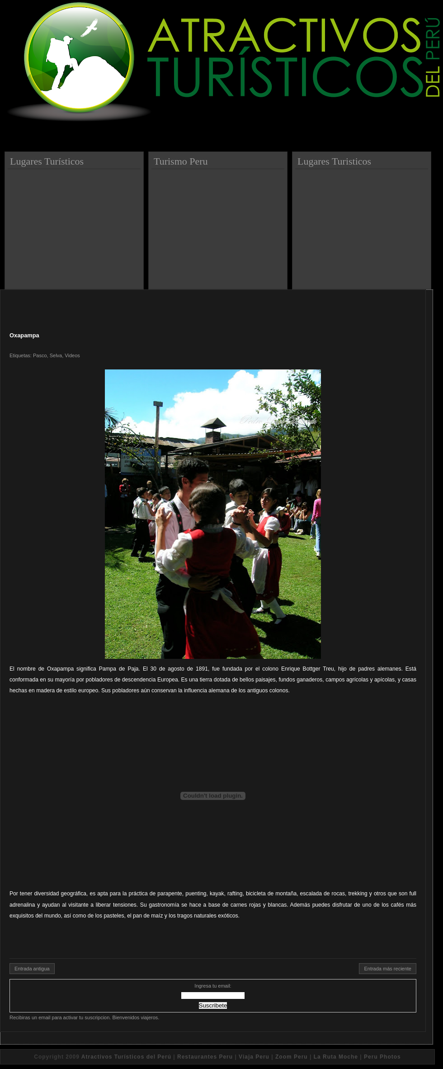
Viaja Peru (254, 1057)
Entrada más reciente (387, 968)
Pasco (40, 355)
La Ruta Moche (336, 1057)
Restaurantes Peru (205, 1057)
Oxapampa (24, 335)
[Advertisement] (75, 225)
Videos (72, 355)
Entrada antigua (32, 968)
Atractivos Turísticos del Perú (126, 1057)
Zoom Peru (291, 1057)
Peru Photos (382, 1057)
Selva (56, 355)
